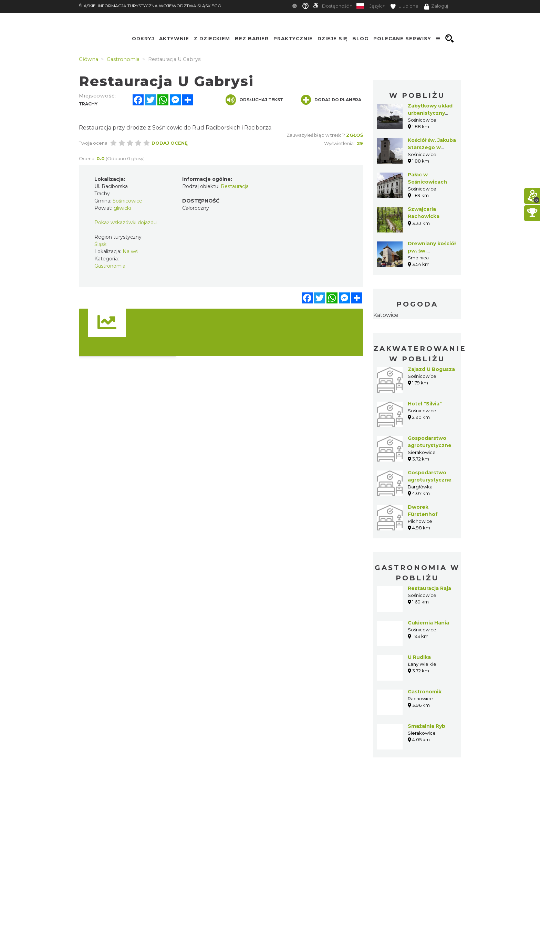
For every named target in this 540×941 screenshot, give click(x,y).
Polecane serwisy (402, 38)
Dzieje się (332, 38)
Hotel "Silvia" (425, 404)
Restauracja (235, 186)
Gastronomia (109, 266)
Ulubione (404, 6)
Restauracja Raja (429, 588)
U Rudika (419, 657)
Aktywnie (174, 38)
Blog (360, 38)
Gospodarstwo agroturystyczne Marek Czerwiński (431, 479)
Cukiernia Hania (428, 623)
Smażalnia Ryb (426, 726)
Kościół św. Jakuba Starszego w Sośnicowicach (432, 147)
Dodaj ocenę (170, 143)
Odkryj (143, 38)
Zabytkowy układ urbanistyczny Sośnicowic (430, 113)
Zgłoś (354, 135)
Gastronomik (425, 692)
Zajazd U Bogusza (431, 369)
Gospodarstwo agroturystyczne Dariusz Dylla (429, 445)
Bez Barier (252, 38)
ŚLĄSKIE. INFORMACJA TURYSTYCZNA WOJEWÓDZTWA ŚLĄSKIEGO (150, 5)
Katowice (385, 315)
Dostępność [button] (335, 6)
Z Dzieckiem (212, 38)
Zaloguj (436, 6)
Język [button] (376, 6)
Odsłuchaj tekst (254, 99)
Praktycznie (293, 38)
